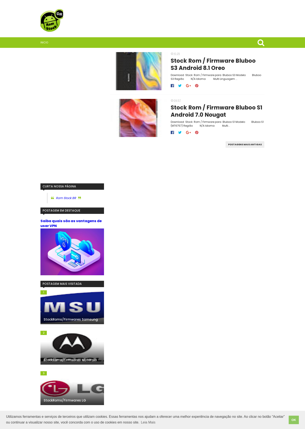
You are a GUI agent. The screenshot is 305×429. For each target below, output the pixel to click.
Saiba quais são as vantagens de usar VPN (71, 223)
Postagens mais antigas (245, 144)
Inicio (44, 42)
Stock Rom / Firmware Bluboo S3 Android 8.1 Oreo (213, 64)
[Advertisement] (72, 115)
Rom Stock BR (66, 198)
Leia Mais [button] (148, 422)
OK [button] (293, 420)
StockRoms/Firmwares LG (65, 400)
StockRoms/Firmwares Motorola (70, 360)
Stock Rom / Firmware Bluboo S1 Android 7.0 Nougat (216, 111)
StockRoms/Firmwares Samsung (71, 319)
